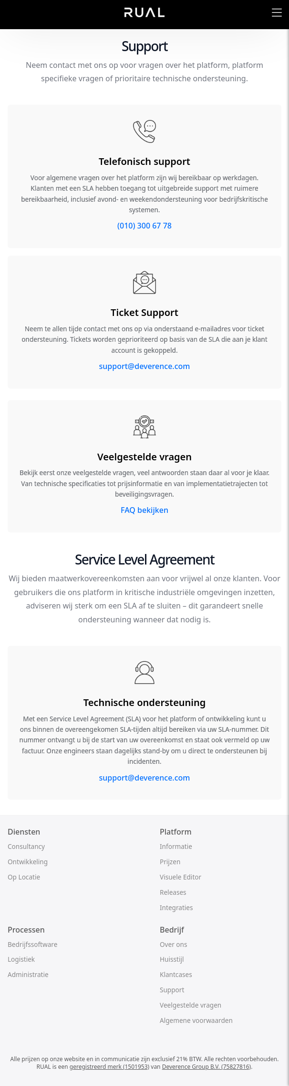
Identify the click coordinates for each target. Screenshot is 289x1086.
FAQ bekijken (144, 510)
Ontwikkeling (28, 861)
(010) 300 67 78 (144, 225)
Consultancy (26, 846)
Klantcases (176, 974)
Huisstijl (172, 959)
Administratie (28, 974)
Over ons (173, 944)
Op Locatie (24, 876)
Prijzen (170, 861)
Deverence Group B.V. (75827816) (206, 1067)
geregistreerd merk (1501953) (109, 1067)
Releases (173, 892)
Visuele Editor (180, 876)
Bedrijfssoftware (32, 944)
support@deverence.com (144, 366)
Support (172, 989)
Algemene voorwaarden (196, 1020)
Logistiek (21, 959)
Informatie (176, 846)
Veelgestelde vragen (190, 1005)
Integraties (176, 907)
